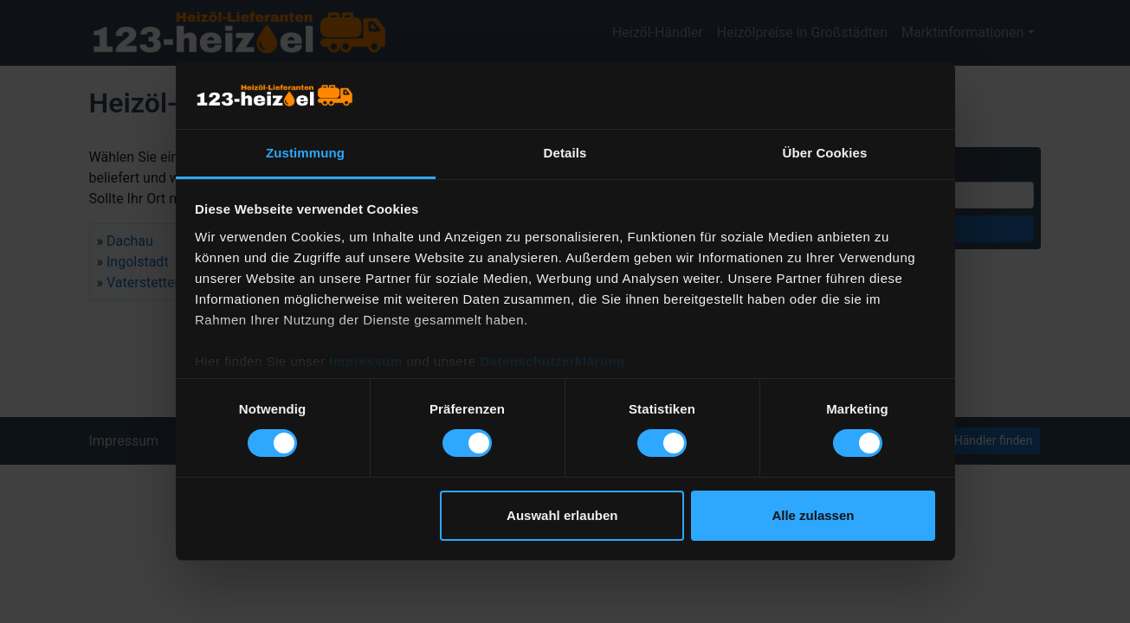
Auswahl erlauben (562, 515)
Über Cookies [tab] (825, 152)
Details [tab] (565, 152)
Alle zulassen (813, 515)
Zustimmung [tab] (305, 152)
